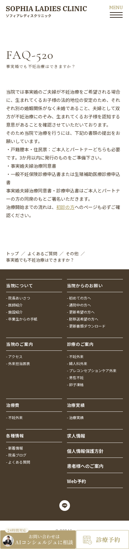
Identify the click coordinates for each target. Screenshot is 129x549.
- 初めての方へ (79, 297)
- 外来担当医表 (18, 363)
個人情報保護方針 (85, 451)
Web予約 (76, 481)
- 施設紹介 (14, 311)
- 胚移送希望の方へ (82, 318)
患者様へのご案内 (85, 466)
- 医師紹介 (14, 304)
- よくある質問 (18, 462)
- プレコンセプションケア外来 (92, 370)
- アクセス (14, 356)
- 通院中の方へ (79, 304)
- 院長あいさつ (18, 297)
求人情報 (76, 435)
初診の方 (65, 207)
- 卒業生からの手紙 (21, 318)
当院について (19, 285)
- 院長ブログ (16, 455)
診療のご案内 (80, 344)
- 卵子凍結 (75, 384)
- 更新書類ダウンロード (86, 325)
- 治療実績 (75, 417)
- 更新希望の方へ (81, 311)
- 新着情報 (14, 447)
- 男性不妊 (75, 377)
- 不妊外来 (75, 356)
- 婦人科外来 (77, 363)
